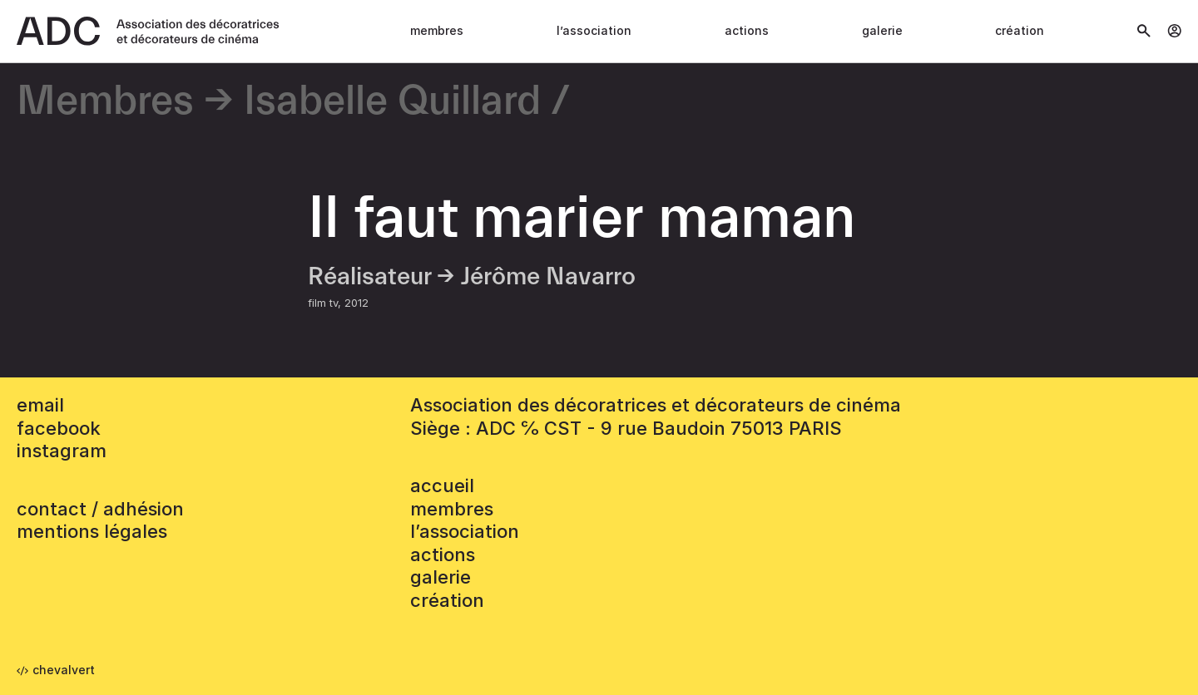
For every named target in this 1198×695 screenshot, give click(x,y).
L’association (594, 30)
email (40, 405)
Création (1019, 30)
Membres (436, 30)
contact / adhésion (100, 509)
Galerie (882, 30)
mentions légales (92, 531)
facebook (59, 428)
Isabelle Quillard (392, 102)
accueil (442, 485)
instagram (61, 450)
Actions (747, 30)
